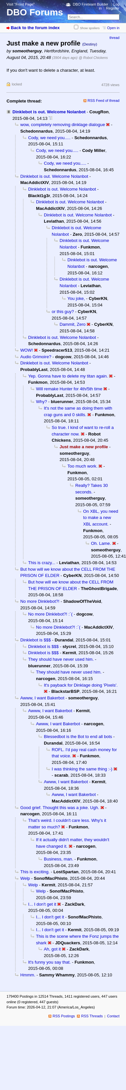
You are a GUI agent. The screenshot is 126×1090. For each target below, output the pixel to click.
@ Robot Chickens (93, 58)
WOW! (26, 350)
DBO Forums (35, 12)
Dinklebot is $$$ (35, 639)
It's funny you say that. (49, 962)
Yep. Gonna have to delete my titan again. (68, 376)
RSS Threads (92, 1016)
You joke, (76, 298)
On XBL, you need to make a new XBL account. (100, 518)
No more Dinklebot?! (40, 601)
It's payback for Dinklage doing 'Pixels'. (80, 685)
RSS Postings (64, 1016)
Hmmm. (27, 974)
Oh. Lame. (101, 543)
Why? (41, 401)
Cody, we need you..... (49, 137)
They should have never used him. (61, 659)
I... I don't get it (42, 904)
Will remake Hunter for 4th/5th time (69, 388)
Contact (113, 1016)
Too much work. (82, 466)
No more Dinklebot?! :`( (50, 614)
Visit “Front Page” (21, 4)
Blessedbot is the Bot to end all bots (78, 736)
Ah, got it (52, 949)
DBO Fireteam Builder (90, 4)
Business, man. (58, 859)
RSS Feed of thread (104, 100)
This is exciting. (35, 871)
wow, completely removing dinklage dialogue (62, 124)
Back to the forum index (35, 27)
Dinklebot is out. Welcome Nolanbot (48, 111)
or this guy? (63, 311)
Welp (25, 878)
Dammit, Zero (72, 324)
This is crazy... (41, 562)
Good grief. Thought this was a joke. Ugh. (59, 807)
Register (112, 8)
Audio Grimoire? (35, 356)
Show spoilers (89, 28)
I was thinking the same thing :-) (82, 769)
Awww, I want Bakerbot (42, 697)
